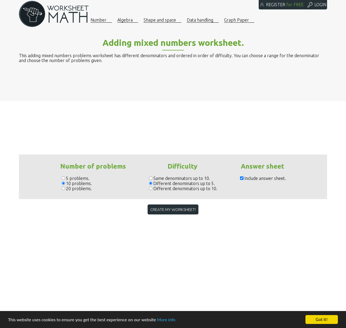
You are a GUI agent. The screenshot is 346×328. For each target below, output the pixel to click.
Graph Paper (236, 20)
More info (166, 320)
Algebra (125, 20)
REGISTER (282, 4)
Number (99, 20)
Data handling (200, 20)
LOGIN (316, 4)
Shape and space (160, 20)
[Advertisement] (173, 106)
